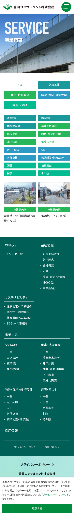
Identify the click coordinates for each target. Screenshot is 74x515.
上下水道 (48, 375)
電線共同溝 (50, 380)
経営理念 (48, 260)
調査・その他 (20, 105)
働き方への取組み (18, 312)
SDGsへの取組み (17, 323)
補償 (46, 413)
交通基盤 (54, 85)
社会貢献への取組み (19, 318)
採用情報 (11, 430)
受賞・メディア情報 (54, 277)
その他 (47, 419)
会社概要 (48, 265)
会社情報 (47, 245)
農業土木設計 (51, 358)
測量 (46, 402)
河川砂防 (12, 402)
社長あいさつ (51, 254)
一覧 (9, 352)
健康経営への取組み (19, 306)
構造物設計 (14, 369)
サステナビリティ (16, 297)
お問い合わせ (52, 447)
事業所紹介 (50, 288)
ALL (20, 85)
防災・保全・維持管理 (54, 95)
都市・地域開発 (20, 95)
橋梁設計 (12, 363)
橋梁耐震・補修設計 (19, 419)
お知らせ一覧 (15, 254)
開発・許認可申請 (53, 369)
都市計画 (48, 363)
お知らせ (11, 245)
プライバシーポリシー (26, 447)
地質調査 (48, 408)
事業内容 (11, 334)
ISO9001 (48, 282)
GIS (9, 408)
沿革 (46, 271)
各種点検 (12, 413)
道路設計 (12, 358)
